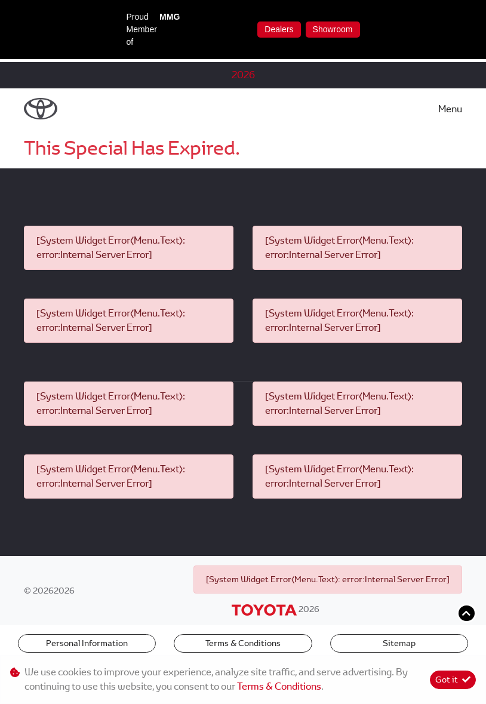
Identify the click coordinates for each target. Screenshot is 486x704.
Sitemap (399, 643)
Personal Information (87, 643)
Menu (450, 109)
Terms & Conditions (243, 643)
